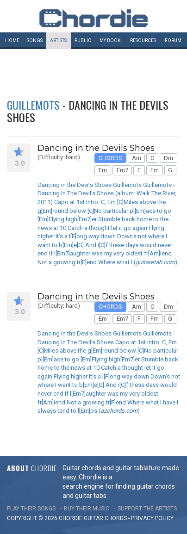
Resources (143, 40)
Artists (58, 40)
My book (110, 40)
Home (12, 40)
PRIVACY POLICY (152, 518)
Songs (35, 40)
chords (116, 518)
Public (83, 40)
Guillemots (33, 104)
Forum (173, 40)
